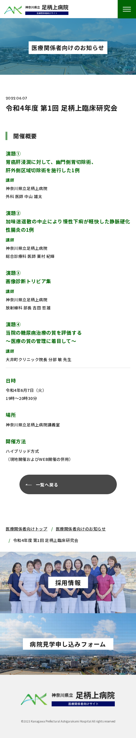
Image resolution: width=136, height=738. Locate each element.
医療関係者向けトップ (27, 529)
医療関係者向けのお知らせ (81, 529)
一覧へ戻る (47, 485)
